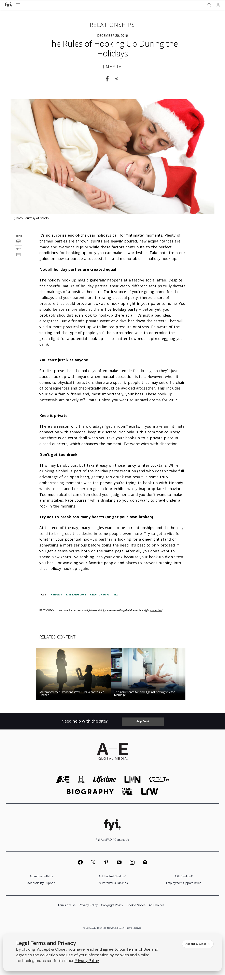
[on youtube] (119, 862)
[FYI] (8, 4)
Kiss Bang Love (76, 594)
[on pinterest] (106, 862)
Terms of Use (67, 905)
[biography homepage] (90, 791)
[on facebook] (80, 862)
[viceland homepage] (159, 779)
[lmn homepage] (132, 779)
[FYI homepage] (112, 825)
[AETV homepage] (63, 779)
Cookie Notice (136, 905)
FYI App (101, 840)
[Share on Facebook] (107, 79)
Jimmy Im (112, 66)
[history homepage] (81, 779)
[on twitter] (93, 862)
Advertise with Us (41, 876)
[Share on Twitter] (118, 79)
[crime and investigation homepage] (127, 791)
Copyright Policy (112, 905)
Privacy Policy (88, 905)
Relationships (112, 24)
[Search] (209, 5)
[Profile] (218, 5)
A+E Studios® (184, 876)
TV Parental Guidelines (112, 883)
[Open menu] (18, 4)
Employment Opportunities (183, 883)
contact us (156, 610)
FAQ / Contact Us (117, 840)
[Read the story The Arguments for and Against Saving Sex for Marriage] (149, 674)
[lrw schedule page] (149, 791)
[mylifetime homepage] (104, 779)
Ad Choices (156, 905)
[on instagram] (132, 862)
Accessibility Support (41, 883)
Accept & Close (198, 944)
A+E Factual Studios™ (112, 876)
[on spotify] (145, 862)
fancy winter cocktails (146, 465)
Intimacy (56, 594)
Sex (115, 594)
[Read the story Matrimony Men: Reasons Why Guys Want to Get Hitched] (75, 674)
